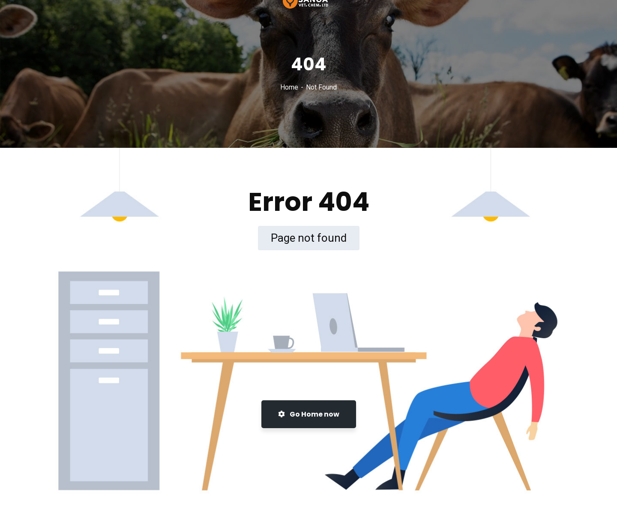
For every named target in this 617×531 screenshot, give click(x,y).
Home (289, 87)
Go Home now (308, 414)
